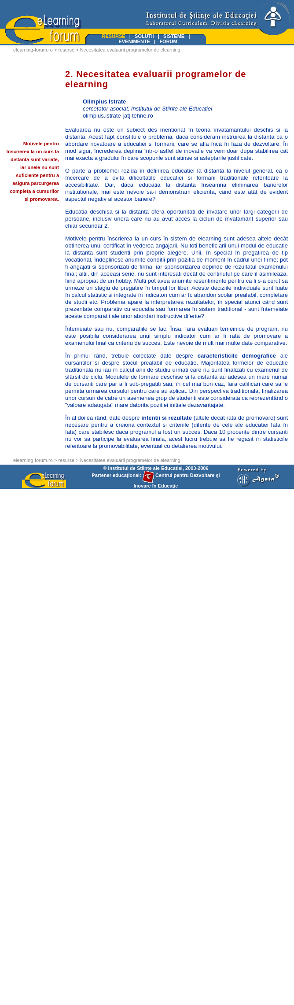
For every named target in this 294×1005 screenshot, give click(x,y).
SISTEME (173, 36)
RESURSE (113, 36)
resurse (66, 49)
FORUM (168, 41)
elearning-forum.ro (33, 49)
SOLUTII (144, 36)
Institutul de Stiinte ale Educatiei (145, 468)
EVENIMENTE (134, 41)
